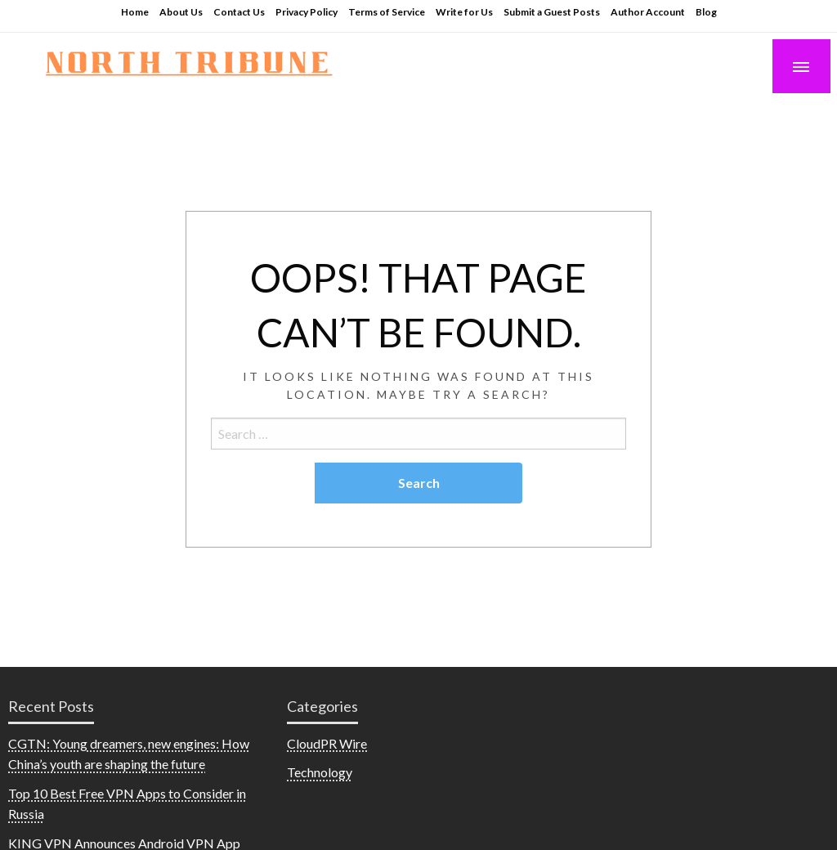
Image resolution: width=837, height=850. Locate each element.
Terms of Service (386, 12)
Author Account (648, 12)
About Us (181, 12)
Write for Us (464, 12)
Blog (706, 12)
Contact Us (239, 12)
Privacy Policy (306, 12)
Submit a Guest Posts (552, 12)
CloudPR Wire (327, 743)
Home (135, 12)
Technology (319, 772)
